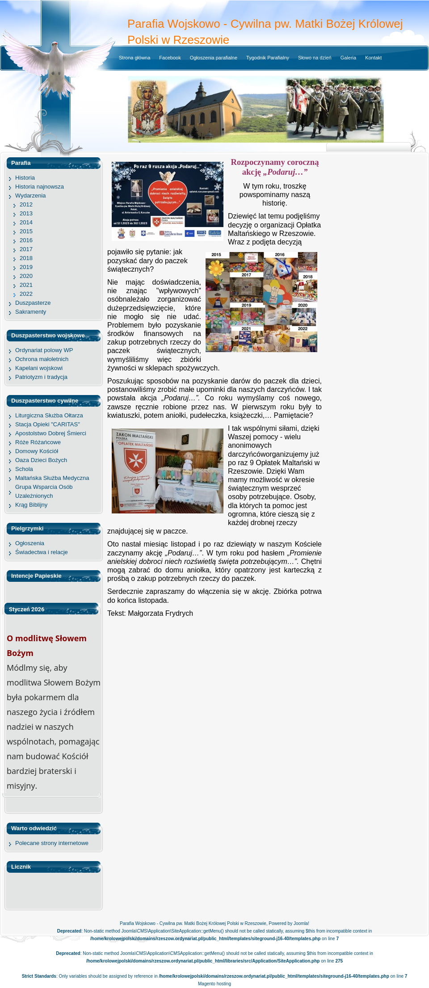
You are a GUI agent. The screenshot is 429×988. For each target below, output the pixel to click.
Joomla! (301, 923)
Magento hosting (214, 983)
